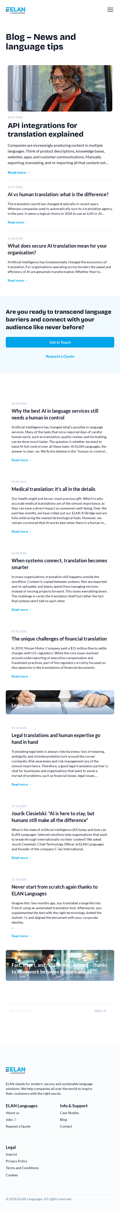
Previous (20, 1010)
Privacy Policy (16, 1161)
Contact (66, 1126)
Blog (63, 1119)
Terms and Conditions (22, 1168)
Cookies (12, 1175)
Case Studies (69, 1113)
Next (100, 1010)
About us (12, 1113)
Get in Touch (60, 342)
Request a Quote (60, 356)
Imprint (11, 1154)
